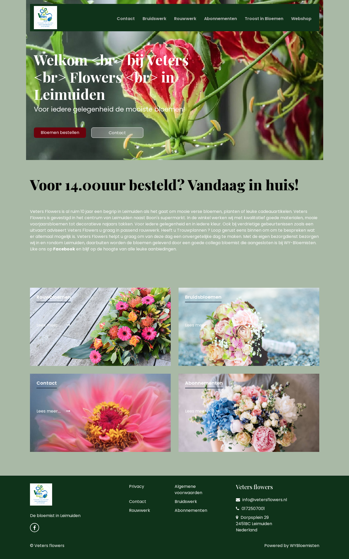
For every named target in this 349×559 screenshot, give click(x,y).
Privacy (136, 486)
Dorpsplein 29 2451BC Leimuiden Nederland (254, 523)
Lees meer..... (202, 411)
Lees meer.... (53, 325)
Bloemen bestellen (60, 133)
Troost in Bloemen (264, 19)
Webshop (301, 19)
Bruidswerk (154, 19)
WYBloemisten (304, 546)
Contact (126, 19)
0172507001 (250, 509)
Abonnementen (220, 19)
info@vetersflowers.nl (261, 500)
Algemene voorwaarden (188, 489)
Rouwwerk (185, 19)
